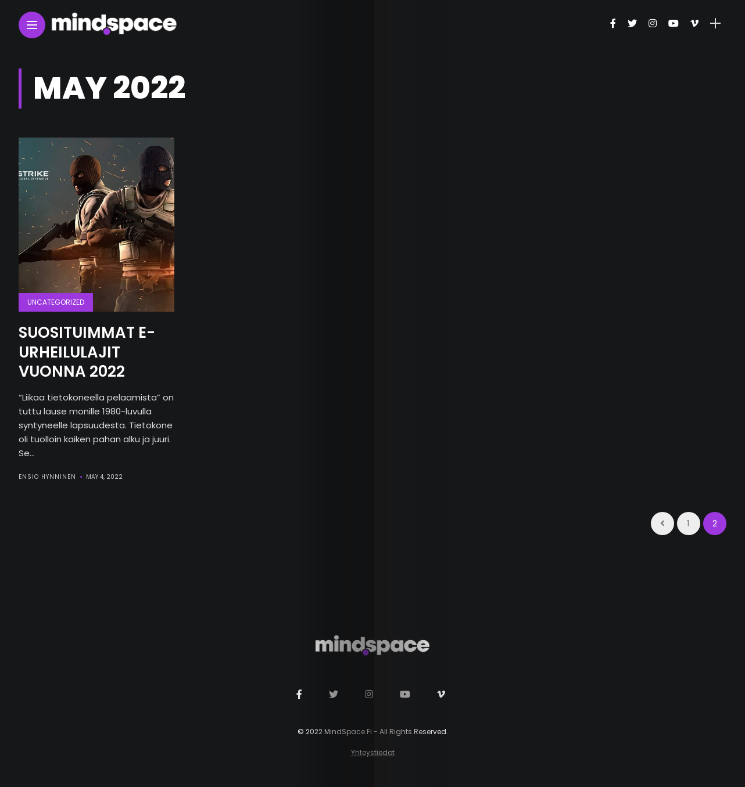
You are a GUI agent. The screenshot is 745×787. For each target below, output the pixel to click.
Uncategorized (55, 302)
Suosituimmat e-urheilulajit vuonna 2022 (87, 352)
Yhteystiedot (373, 752)
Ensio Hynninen (47, 476)
